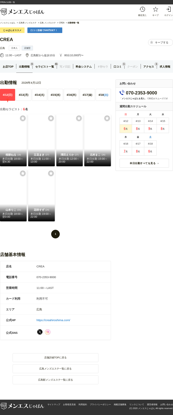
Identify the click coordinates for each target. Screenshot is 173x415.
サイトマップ (54, 404)
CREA (6, 39)
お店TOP (8, 66)
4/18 (103, 94)
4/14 (39, 94)
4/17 (87, 94)
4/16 (71, 94)
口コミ (118, 66)
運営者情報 (152, 404)
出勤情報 (24, 66)
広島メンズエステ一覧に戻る (55, 368)
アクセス (148, 66)
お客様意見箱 (69, 404)
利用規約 (83, 404)
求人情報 (165, 66)
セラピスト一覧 (44, 66)
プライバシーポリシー (100, 404)
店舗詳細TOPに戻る (55, 357)
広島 (2, 48)
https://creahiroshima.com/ (53, 320)
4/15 (55, 94)
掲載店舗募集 (120, 404)
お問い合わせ (166, 404)
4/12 (7, 94)
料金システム (84, 66)
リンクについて (136, 404)
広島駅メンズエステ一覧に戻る (55, 379)
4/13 (24, 94)
